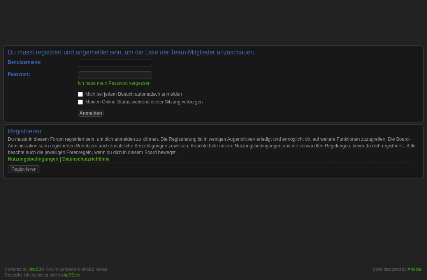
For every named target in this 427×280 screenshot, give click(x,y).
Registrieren (24, 169)
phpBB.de (71, 275)
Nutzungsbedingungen (33, 159)
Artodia (414, 269)
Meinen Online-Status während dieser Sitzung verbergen (140, 102)
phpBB (34, 269)
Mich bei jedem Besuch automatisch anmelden (130, 94)
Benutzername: (25, 62)
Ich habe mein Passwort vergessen (114, 83)
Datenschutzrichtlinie (85, 159)
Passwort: (19, 74)
